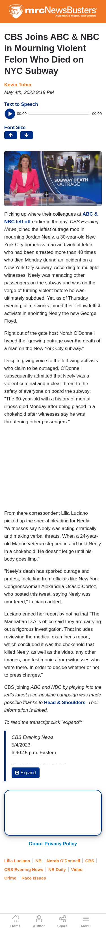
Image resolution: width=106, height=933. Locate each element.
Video (77, 869)
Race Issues (33, 878)
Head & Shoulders (64, 702)
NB (38, 860)
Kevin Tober (18, 84)
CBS (89, 860)
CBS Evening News (23, 869)
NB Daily (57, 869)
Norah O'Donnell (63, 860)
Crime (10, 878)
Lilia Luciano (17, 860)
